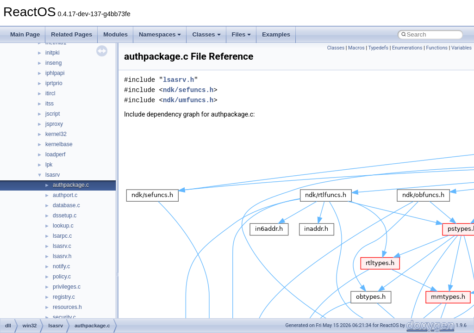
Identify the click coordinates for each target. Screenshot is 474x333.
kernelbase (59, 144)
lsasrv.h (62, 256)
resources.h (67, 307)
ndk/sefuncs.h (188, 90)
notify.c (61, 266)
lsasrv (52, 175)
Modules (115, 34)
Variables (461, 48)
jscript (52, 114)
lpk (48, 164)
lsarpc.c (62, 236)
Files (241, 34)
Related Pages (71, 34)
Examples (276, 34)
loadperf (55, 154)
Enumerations (407, 48)
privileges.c (67, 287)
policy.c (62, 276)
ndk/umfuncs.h (188, 100)
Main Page (25, 34)
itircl (50, 93)
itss (49, 103)
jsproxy (54, 124)
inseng (53, 63)
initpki (52, 52)
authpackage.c (71, 185)
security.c (64, 317)
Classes (206, 34)
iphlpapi (54, 73)
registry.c (64, 297)
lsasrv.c (62, 246)
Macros (356, 48)
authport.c (65, 195)
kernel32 (56, 134)
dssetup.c (64, 215)
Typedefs (378, 48)
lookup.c (63, 225)
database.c (66, 205)
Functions (437, 48)
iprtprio (53, 83)
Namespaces (160, 34)
